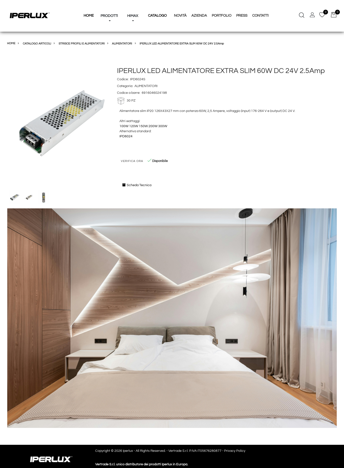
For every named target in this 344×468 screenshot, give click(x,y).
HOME (89, 15)
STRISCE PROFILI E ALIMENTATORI (82, 43)
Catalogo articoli (37, 43)
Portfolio (221, 15)
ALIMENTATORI (122, 43)
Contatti (260, 15)
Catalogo (157, 15)
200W (153, 126)
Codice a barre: (128, 93)
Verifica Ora (132, 161)
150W (143, 126)
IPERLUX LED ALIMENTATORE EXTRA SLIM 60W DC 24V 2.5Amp (182, 43)
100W (123, 126)
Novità (180, 15)
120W (133, 126)
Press (241, 15)
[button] (109, 6)
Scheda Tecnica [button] (136, 185)
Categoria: (125, 86)
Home (11, 43)
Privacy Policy (234, 451)
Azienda (199, 15)
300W (162, 126)
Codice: (123, 79)
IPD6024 (126, 136)
